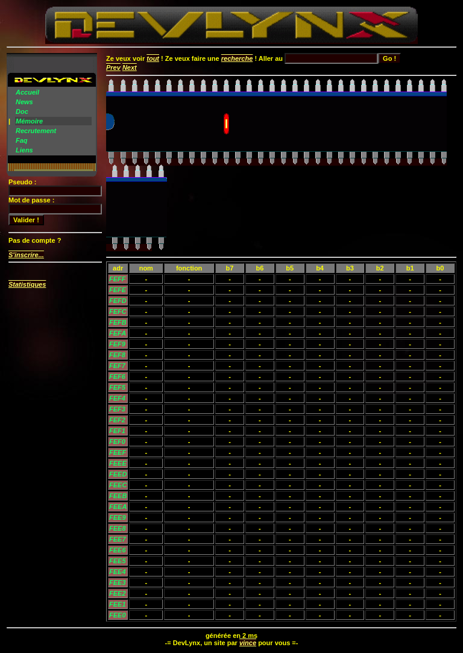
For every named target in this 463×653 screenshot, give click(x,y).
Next (129, 67)
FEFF (117, 279)
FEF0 (117, 441)
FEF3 (117, 409)
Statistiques (27, 284)
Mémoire (29, 121)
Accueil (27, 92)
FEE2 (117, 593)
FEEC (118, 485)
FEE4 (117, 571)
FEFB (118, 322)
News (24, 101)
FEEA (118, 506)
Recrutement (36, 130)
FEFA (117, 333)
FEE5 (117, 560)
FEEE (118, 463)
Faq (22, 140)
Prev (113, 67)
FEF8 (117, 354)
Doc (22, 111)
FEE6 (117, 550)
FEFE (117, 289)
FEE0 (117, 615)
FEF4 (117, 398)
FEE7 (117, 539)
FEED (118, 474)
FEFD (118, 300)
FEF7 (117, 365)
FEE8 (117, 528)
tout (152, 58)
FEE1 (117, 604)
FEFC (118, 311)
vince (247, 642)
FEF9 (117, 344)
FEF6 (117, 376)
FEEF (117, 452)
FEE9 (117, 517)
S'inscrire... (26, 254)
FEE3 (117, 582)
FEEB (118, 495)
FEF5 (117, 387)
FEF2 (117, 419)
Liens (24, 150)
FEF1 (117, 430)
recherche (237, 58)
